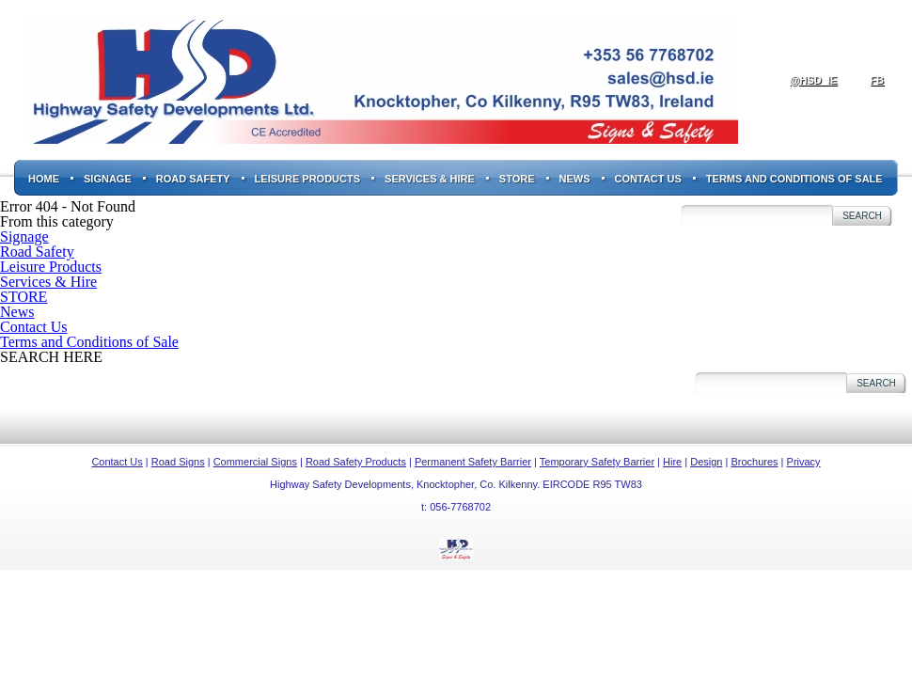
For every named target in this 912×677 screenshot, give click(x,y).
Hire (672, 461)
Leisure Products (307, 178)
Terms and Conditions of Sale (794, 178)
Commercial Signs (255, 461)
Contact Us (648, 178)
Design (706, 461)
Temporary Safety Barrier (597, 461)
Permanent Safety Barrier (473, 461)
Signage (108, 178)
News (574, 178)
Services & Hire (430, 178)
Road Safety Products (356, 461)
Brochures (754, 461)
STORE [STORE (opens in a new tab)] (517, 178)
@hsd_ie (813, 80)
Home (43, 178)
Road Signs (178, 461)
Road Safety (193, 178)
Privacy (804, 461)
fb (877, 80)
